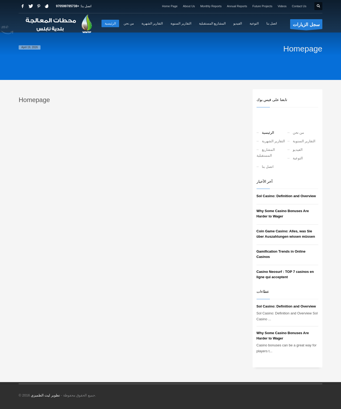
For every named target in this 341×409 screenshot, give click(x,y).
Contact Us (299, 6)
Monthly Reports (211, 6)
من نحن (298, 133)
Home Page (169, 6)
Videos (282, 6)
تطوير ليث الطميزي (45, 395)
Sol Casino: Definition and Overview (286, 196)
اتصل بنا (268, 167)
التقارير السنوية (304, 141)
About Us (189, 6)
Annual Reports (237, 6)
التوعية (298, 158)
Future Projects (263, 6)
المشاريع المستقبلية (266, 152)
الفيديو (298, 150)
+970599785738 (67, 6)
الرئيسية (268, 133)
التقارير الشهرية (273, 141)
